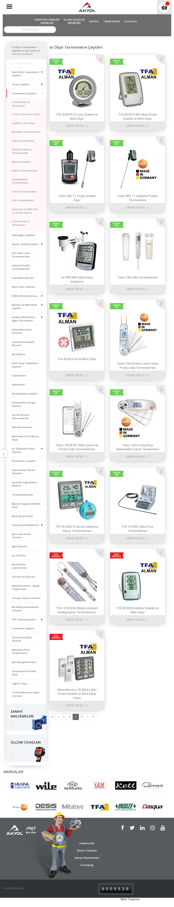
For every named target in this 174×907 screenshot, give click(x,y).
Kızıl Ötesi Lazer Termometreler (21, 254)
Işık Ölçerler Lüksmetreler (19, 566)
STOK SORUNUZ (55, 555)
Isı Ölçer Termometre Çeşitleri (26, 114)
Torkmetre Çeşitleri (23, 628)
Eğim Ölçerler (19, 546)
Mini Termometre (21, 161)
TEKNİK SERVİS (112, 21)
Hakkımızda (86, 843)
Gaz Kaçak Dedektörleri (25, 525)
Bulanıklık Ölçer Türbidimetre (21, 651)
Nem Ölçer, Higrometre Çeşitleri (25, 73)
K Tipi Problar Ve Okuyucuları (21, 103)
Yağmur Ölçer (20, 683)
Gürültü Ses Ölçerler (23, 576)
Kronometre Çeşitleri (24, 461)
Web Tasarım (130, 899)
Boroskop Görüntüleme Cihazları (25, 608)
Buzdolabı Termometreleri (26, 132)
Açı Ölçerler (19, 555)
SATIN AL (94, 21)
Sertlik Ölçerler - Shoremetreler (21, 416)
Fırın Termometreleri (23, 200)
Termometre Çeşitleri (24, 93)
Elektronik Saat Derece (25, 295)
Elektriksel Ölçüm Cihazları (22, 331)
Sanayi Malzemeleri (86, 857)
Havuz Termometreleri (24, 191)
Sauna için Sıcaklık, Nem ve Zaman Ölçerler (25, 211)
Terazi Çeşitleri (21, 84)
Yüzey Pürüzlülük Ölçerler (22, 639)
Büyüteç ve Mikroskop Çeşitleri (24, 306)
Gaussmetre (19, 375)
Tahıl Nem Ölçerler (23, 278)
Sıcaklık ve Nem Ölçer (23, 123)
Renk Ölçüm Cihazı (22, 516)
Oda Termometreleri (23, 140)
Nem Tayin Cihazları (23, 286)
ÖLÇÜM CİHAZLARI (74, 21)
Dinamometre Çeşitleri (25, 393)
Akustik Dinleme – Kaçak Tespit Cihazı (26, 587)
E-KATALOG (130, 21)
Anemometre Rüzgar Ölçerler (24, 404)
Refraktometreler (22, 427)
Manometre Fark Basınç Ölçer (25, 438)
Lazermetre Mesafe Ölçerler (23, 343)
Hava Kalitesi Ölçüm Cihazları (23, 471)
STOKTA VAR (56, 62)
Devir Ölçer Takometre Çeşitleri (25, 365)
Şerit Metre (18, 354)
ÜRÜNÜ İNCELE (75, 619)
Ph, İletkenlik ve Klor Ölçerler (23, 450)
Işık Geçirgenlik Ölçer (24, 662)
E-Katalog (87, 865)
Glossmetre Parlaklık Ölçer (24, 673)
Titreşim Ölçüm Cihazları (26, 598)
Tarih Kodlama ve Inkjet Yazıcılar (25, 694)
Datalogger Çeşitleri (23, 235)
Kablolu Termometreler (24, 170)
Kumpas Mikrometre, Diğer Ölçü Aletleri (24, 318)
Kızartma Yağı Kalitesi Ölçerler (24, 484)
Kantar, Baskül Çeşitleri (25, 244)
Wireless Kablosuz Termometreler (22, 151)
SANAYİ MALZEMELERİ (47, 21)
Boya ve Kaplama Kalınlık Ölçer (26, 505)
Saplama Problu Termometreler (21, 267)
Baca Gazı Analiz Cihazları (21, 535)
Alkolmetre (18, 384)
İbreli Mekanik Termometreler (20, 181)
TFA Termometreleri (24, 619)
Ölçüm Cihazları (87, 850)
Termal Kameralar (22, 494)
